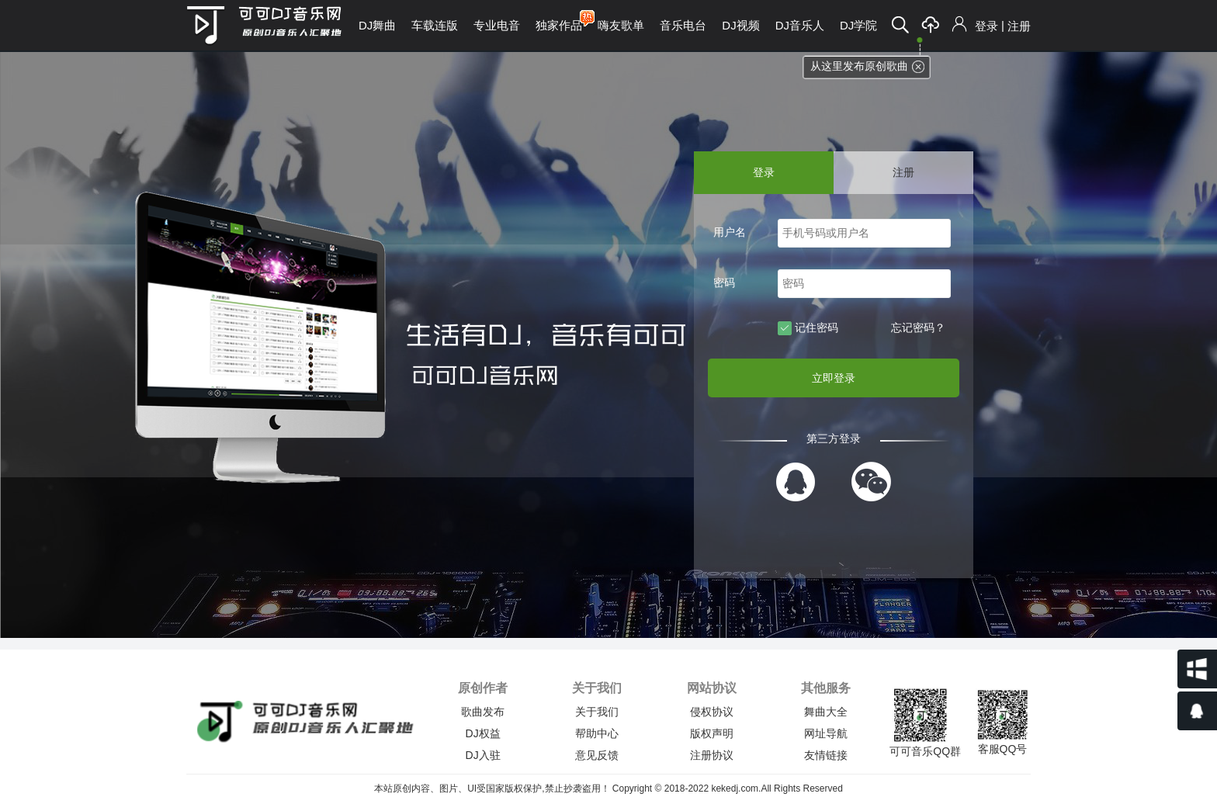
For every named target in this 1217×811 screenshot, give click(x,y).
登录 (986, 26)
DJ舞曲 (377, 25)
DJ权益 (483, 733)
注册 (1019, 26)
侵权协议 (711, 711)
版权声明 (711, 733)
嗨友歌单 (621, 25)
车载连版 (434, 25)
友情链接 (826, 755)
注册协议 (711, 755)
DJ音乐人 (799, 25)
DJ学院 (858, 25)
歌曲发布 (482, 711)
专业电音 (496, 25)
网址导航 (826, 733)
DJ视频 (740, 25)
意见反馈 (597, 755)
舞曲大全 (826, 711)
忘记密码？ (918, 327)
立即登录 (833, 378)
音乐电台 (683, 25)
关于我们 (597, 711)
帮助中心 (597, 733)
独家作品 (559, 20)
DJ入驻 (483, 755)
